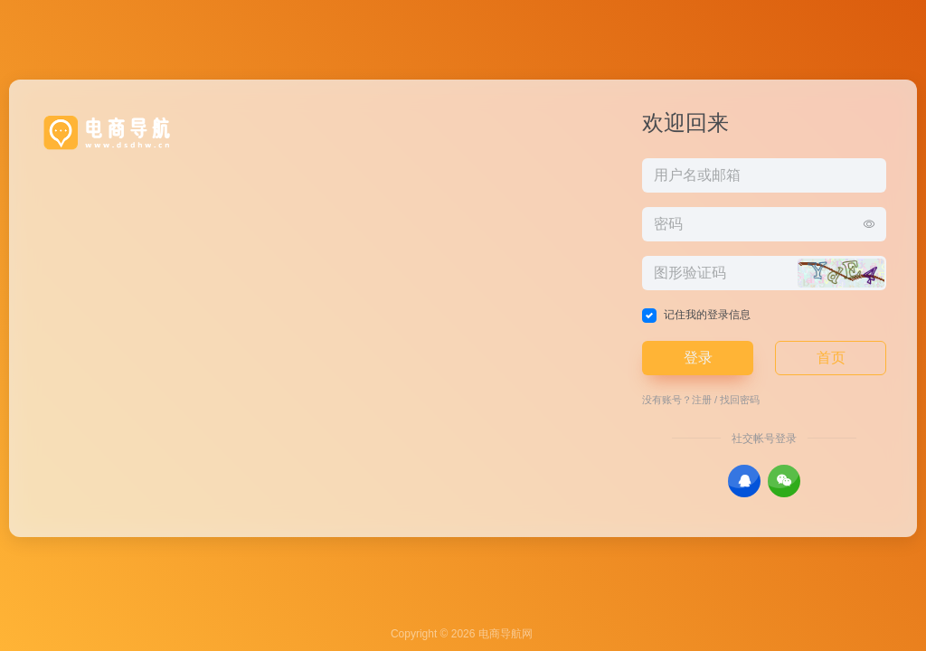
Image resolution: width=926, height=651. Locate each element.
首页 (831, 357)
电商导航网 (505, 633)
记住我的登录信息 (707, 314)
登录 (698, 357)
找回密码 (740, 399)
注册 (702, 399)
